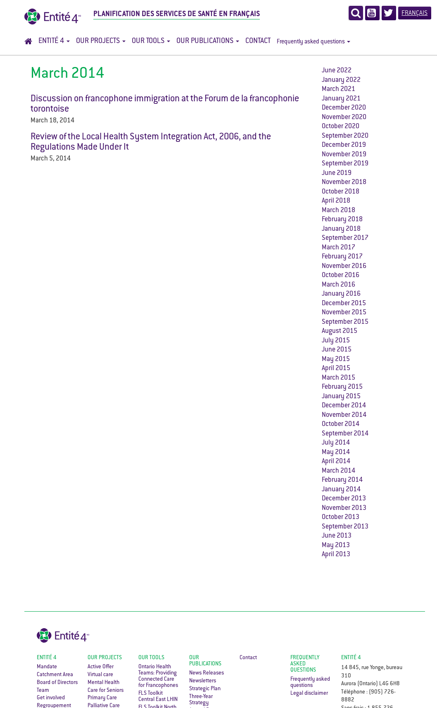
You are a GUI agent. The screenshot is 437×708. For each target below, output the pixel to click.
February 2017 (342, 257)
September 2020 (345, 136)
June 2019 (337, 173)
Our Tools (151, 41)
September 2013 (345, 527)
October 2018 (340, 192)
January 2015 (341, 397)
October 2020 (340, 127)
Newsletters (202, 681)
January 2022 (341, 80)
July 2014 (336, 443)
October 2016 (340, 276)
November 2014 (344, 415)
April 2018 (336, 201)
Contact (258, 41)
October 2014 (340, 424)
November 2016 (344, 266)
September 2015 (345, 322)
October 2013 (340, 517)
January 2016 (341, 294)
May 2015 (336, 359)
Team (43, 690)
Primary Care (102, 698)
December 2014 (344, 406)
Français (414, 13)
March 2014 (338, 471)
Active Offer (101, 667)
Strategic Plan (205, 688)
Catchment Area (55, 674)
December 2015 (344, 304)
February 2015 (342, 387)
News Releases (206, 673)
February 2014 (342, 480)
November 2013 (344, 508)
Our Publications (207, 41)
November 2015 (344, 313)
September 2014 (345, 434)
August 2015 (339, 331)
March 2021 (338, 89)
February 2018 (342, 220)
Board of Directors (57, 682)
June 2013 (337, 536)
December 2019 (344, 145)
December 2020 (344, 108)
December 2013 (344, 499)
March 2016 (338, 285)
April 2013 (336, 555)
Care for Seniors (106, 690)
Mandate (47, 667)
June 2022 (337, 71)
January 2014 (341, 490)
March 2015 (338, 378)
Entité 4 (54, 41)
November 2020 (344, 118)
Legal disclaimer (309, 693)
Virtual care (100, 674)
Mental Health (103, 682)
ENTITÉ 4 (351, 657)
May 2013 (336, 546)
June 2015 (337, 350)
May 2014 (336, 453)
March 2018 (338, 211)
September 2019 (345, 164)
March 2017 (338, 248)
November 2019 (344, 155)
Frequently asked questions (313, 42)
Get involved (51, 698)
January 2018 (341, 229)
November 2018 (344, 182)
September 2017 (345, 238)
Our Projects (101, 41)
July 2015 (336, 341)
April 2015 (336, 369)
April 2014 (336, 462)
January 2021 (341, 99)
